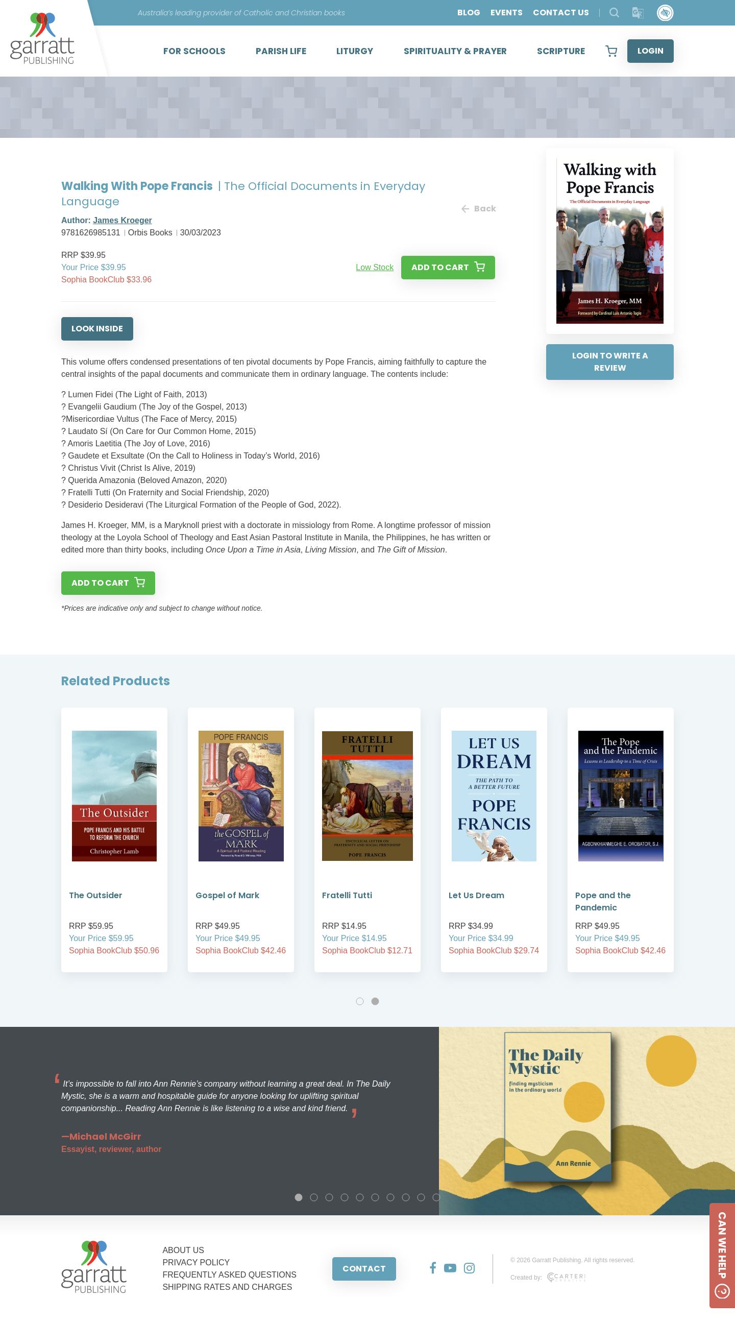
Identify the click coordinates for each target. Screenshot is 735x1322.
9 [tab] (421, 1197)
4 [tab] (344, 1197)
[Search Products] (614, 12)
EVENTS (507, 12)
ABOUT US (183, 1250)
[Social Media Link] (429, 1269)
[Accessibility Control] (665, 13)
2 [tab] (375, 1001)
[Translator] (638, 13)
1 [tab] (360, 1001)
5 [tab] (360, 1197)
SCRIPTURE (561, 51)
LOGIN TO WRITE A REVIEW (610, 362)
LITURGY (354, 51)
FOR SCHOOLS (194, 51)
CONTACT (364, 1269)
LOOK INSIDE (97, 328)
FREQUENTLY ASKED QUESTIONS (229, 1274)
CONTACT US (561, 12)
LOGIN (651, 51)
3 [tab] (329, 1197)
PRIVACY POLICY (196, 1262)
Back (478, 208)
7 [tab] (390, 1197)
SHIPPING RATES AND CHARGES (227, 1287)
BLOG (468, 12)
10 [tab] (436, 1197)
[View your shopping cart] (611, 51)
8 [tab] (406, 1197)
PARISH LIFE (281, 51)
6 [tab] (375, 1197)
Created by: (547, 1277)
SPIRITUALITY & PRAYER (455, 51)
